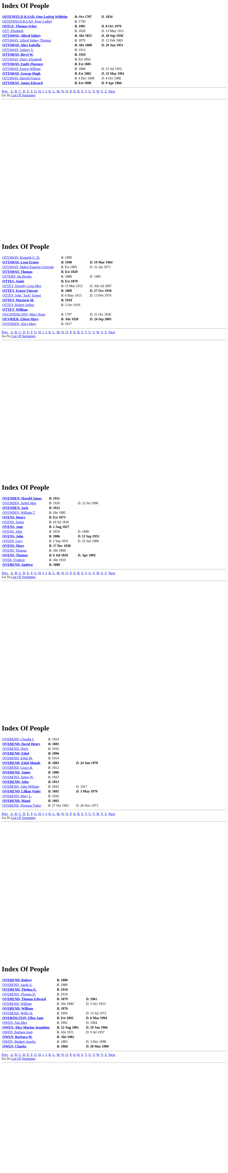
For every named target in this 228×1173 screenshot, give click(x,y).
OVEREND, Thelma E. (19, 1098)
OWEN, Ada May (14, 1131)
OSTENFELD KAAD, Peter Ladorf (27, 21)
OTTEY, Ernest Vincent (20, 318)
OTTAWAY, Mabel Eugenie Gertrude (28, 294)
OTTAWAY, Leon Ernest (20, 289)
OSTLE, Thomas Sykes (19, 26)
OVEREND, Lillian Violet (21, 872)
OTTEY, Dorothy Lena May (21, 313)
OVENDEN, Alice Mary (19, 351)
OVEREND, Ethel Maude (21, 844)
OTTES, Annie (13, 308)
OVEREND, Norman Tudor (21, 887)
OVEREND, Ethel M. (17, 839)
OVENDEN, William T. (18, 567)
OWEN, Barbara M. (17, 1145)
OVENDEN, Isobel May (19, 557)
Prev (5, 91)
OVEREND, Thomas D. (19, 1103)
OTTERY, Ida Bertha (16, 303)
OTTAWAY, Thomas (17, 299)
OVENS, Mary (13, 600)
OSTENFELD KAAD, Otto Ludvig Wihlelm (34, 17)
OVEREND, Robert (17, 1088)
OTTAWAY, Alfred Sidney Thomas (26, 40)
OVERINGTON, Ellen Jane (22, 1126)
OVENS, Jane (12, 581)
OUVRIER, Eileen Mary (20, 346)
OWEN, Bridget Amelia (19, 1150)
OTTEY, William (15, 337)
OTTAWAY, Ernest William (21, 69)
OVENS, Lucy (12, 595)
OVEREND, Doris (15, 830)
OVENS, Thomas (14, 605)
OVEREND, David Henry (21, 825)
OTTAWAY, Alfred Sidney (21, 35)
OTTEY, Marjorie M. (18, 327)
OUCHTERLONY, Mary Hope (23, 341)
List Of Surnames (23, 95)
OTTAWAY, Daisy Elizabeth (22, 59)
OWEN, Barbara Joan (17, 1140)
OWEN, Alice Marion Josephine (26, 1136)
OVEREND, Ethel (15, 835)
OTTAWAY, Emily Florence (22, 64)
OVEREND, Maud (16, 882)
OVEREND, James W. (18, 858)
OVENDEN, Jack (15, 562)
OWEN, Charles (14, 1155)
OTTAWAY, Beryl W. (17, 54)
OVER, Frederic (13, 614)
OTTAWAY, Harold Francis (21, 78)
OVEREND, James (16, 854)
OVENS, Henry (13, 571)
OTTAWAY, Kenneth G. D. (21, 284)
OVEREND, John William (20, 868)
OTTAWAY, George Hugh (21, 73)
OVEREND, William (17, 1112)
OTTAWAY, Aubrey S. (18, 50)
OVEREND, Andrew (17, 619)
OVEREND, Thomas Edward (24, 1107)
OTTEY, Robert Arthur (18, 332)
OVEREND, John (15, 863)
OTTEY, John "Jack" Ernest (21, 322)
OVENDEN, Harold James (22, 552)
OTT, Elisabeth (12, 31)
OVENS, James (13, 576)
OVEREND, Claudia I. (18, 820)
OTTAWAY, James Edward (22, 83)
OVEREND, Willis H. (17, 1121)
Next (111, 91)
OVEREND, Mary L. (17, 877)
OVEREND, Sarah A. (17, 1093)
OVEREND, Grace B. (17, 849)
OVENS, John (12, 586)
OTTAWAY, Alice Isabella (21, 45)
